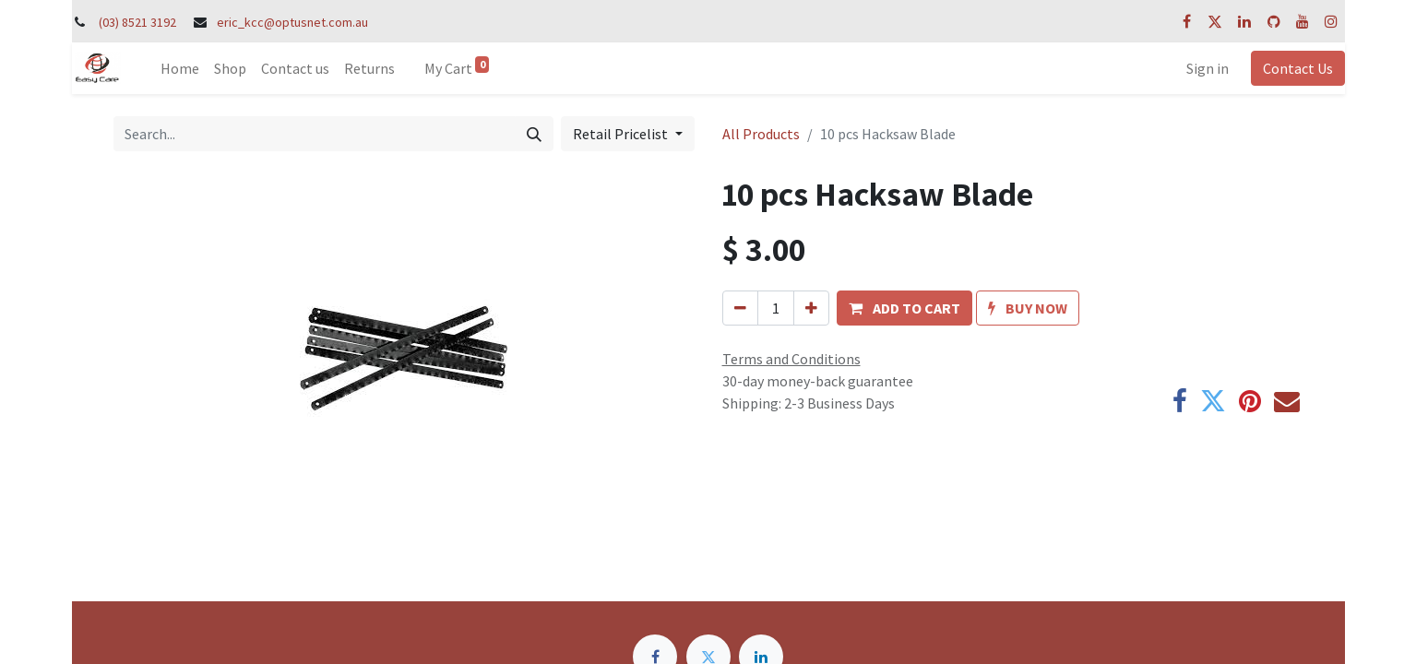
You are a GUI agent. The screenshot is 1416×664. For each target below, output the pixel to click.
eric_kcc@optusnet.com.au (292, 22)
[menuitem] (180, 68)
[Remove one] (740, 308)
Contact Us (1298, 68)
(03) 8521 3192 (137, 22)
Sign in (1207, 68)
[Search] (534, 133)
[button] (904, 308)
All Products (761, 134)
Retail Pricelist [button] (622, 134)
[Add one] (811, 308)
